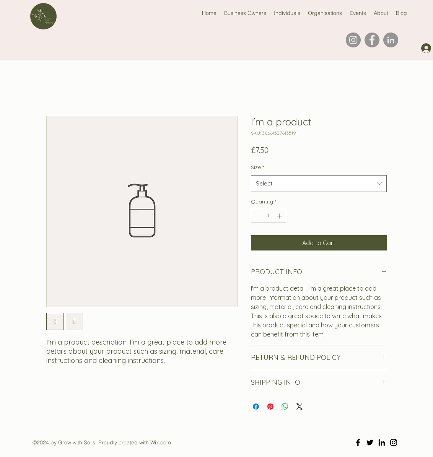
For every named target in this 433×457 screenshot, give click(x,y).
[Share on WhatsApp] (285, 406)
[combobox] (319, 183)
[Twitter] (369, 442)
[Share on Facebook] (255, 406)
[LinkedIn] (390, 40)
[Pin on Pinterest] (270, 406)
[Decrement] (257, 216)
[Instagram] (353, 40)
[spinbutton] (268, 216)
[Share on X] (299, 406)
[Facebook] (372, 40)
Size (257, 167)
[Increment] (280, 216)
